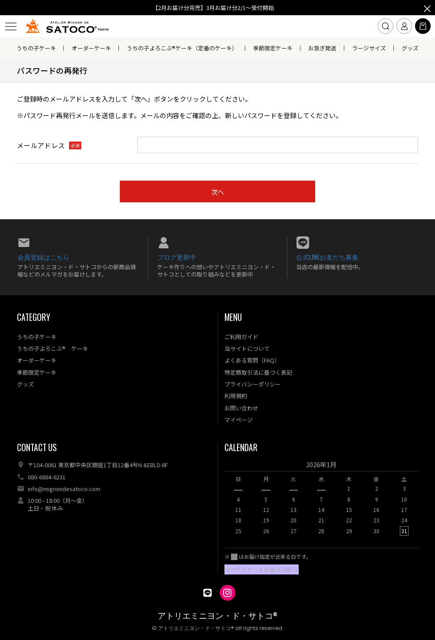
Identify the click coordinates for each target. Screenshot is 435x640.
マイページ (238, 420)
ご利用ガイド (241, 337)
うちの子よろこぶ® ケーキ (52, 348)
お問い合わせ (241, 408)
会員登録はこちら (43, 256)
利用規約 (235, 396)
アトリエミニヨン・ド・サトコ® (217, 616)
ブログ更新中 (176, 256)
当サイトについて (247, 348)
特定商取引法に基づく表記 (258, 372)
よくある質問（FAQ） (252, 360)
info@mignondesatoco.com (64, 489)
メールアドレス (41, 145)
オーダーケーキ (91, 48)
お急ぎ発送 (322, 48)
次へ (217, 191)
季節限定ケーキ (273, 48)
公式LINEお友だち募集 (327, 256)
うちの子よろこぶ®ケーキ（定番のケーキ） (182, 48)
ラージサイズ (369, 48)
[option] (321, 500)
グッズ (410, 48)
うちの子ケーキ (36, 48)
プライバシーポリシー (252, 384)
